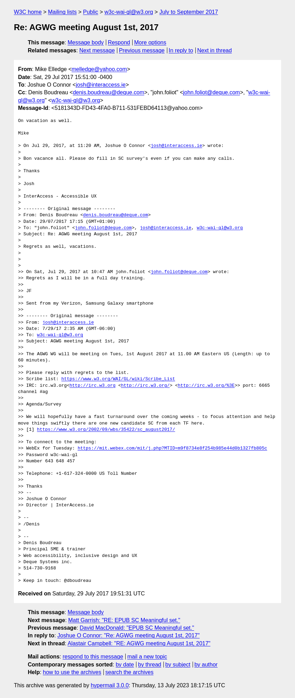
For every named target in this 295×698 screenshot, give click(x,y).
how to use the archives (72, 672)
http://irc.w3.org (92, 386)
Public (90, 12)
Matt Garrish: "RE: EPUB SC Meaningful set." (124, 620)
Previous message (142, 50)
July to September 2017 (188, 12)
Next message (97, 50)
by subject (177, 665)
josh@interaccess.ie (100, 85)
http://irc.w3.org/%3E (206, 386)
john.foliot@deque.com (211, 92)
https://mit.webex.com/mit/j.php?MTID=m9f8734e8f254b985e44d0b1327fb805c (172, 448)
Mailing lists (62, 12)
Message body (86, 42)
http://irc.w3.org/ (145, 386)
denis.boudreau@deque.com (108, 92)
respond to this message (92, 657)
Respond (119, 42)
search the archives (130, 672)
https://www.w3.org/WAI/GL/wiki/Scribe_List (118, 379)
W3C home (28, 12)
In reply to (181, 50)
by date (125, 665)
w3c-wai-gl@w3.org (128, 12)
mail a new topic (147, 657)
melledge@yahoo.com (99, 69)
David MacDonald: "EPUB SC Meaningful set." (136, 628)
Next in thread (214, 50)
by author (206, 665)
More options (150, 42)
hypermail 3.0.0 (109, 685)
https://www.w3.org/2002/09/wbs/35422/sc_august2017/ (106, 430)
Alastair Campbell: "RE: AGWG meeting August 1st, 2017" (139, 643)
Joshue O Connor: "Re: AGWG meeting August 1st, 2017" (128, 635)
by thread (149, 665)
